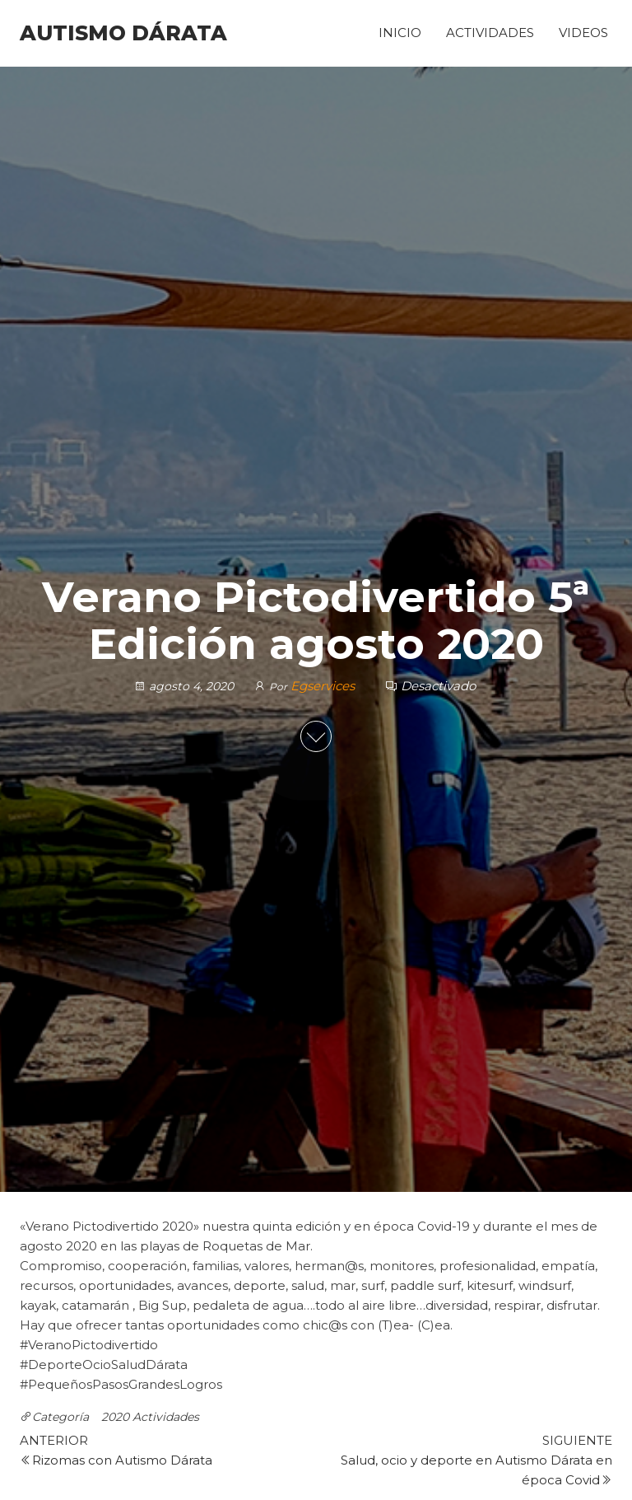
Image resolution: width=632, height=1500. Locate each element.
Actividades (490, 32)
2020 (115, 1416)
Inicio (400, 32)
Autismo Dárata (123, 33)
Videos (583, 32)
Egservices (324, 686)
